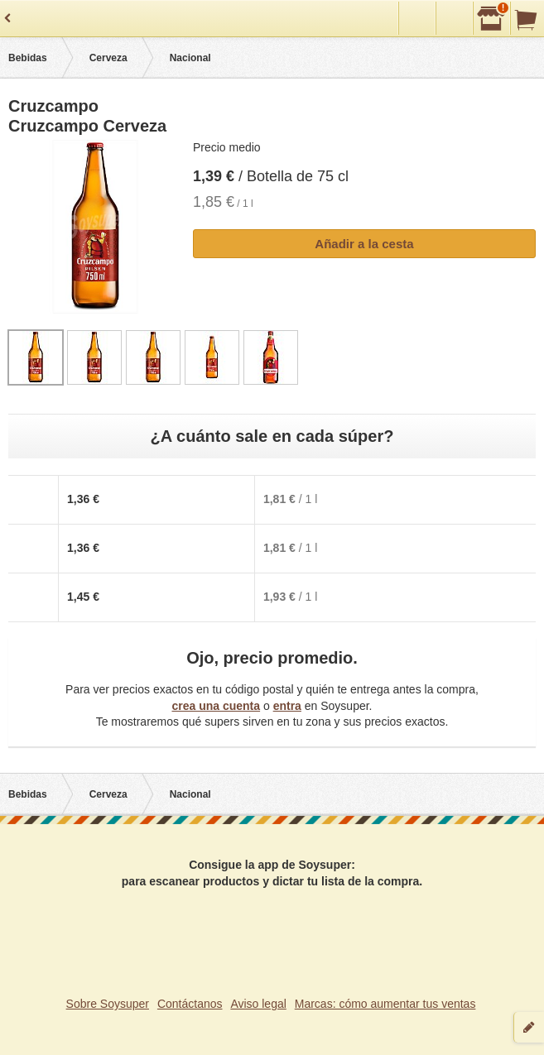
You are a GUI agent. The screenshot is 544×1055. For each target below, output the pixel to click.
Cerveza (108, 58)
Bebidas (27, 58)
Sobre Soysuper (107, 1003)
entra (287, 705)
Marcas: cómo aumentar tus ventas (385, 1003)
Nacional (190, 58)
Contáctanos (190, 1003)
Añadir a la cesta (364, 244)
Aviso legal (258, 1003)
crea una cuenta (215, 705)
